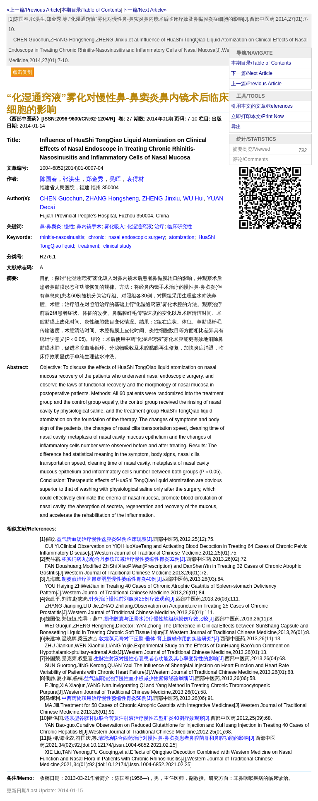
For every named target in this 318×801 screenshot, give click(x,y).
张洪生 (71, 179)
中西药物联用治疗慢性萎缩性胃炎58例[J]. (107, 698)
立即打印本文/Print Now (257, 116)
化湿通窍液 (139, 226)
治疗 (159, 226)
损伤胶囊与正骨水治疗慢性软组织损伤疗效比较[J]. (159, 619)
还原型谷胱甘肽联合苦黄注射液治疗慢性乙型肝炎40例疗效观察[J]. (137, 718)
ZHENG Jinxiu (161, 198)
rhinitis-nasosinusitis (62, 237)
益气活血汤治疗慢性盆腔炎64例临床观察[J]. (105, 539)
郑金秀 (95, 179)
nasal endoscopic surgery (136, 237)
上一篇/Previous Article (256, 84)
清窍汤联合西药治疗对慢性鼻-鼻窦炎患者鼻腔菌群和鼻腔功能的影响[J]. (176, 738)
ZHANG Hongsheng (112, 198)
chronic (95, 237)
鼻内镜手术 (89, 226)
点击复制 (22, 72)
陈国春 (48, 179)
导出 (236, 127)
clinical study (116, 246)
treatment (88, 246)
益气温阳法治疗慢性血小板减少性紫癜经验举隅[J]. (139, 678)
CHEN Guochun (61, 198)
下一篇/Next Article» (145, 10)
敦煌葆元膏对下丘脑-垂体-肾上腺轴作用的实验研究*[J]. (159, 639)
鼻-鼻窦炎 (50, 226)
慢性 (69, 226)
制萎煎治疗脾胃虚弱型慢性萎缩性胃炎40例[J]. (112, 579)
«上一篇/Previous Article (33, 10)
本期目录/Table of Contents (91, 10)
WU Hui (193, 198)
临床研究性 (179, 226)
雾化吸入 (114, 226)
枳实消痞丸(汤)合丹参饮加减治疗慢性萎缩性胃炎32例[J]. (124, 559)
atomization (181, 237)
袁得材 (135, 179)
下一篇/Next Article (251, 73)
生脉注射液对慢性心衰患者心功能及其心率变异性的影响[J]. (159, 658)
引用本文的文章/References (262, 106)
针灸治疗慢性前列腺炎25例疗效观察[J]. (132, 599)
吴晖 (115, 179)
